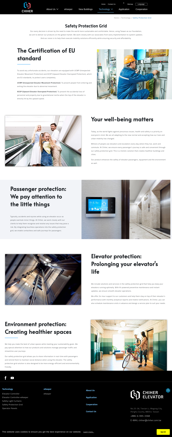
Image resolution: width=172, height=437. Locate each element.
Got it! (163, 431)
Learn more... (88, 431)
